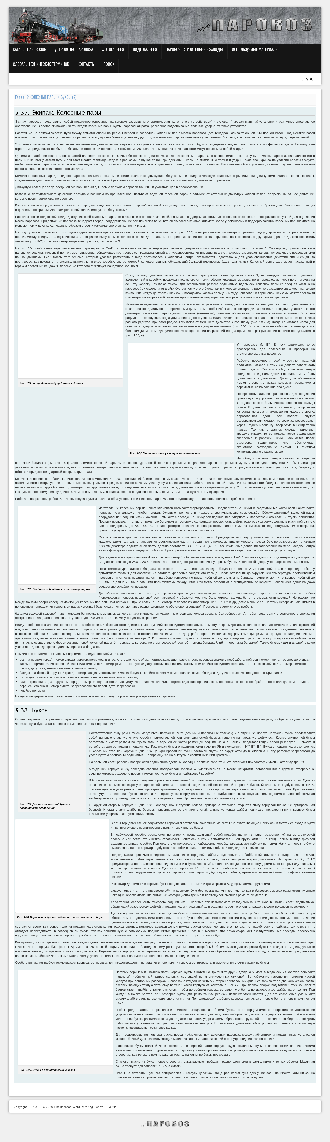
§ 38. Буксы (32, 710)
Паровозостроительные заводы (194, 49)
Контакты (86, 64)
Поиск (108, 64)
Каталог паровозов (29, 49)
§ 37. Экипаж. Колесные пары (58, 112)
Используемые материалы (255, 49)
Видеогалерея (145, 49)
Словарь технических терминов (41, 64)
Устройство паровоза (74, 49)
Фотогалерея (113, 49)
